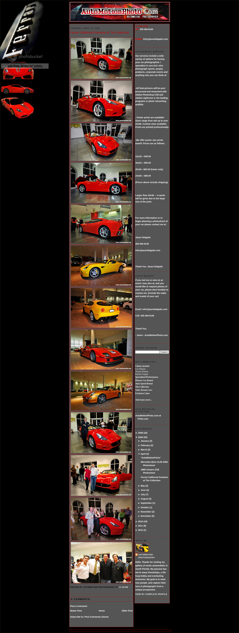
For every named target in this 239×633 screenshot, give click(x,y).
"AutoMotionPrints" (151, 457)
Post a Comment (78, 606)
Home (102, 611)
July (143, 494)
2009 (140, 437)
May (143, 486)
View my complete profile (151, 594)
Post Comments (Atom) (96, 617)
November (146, 511)
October (145, 507)
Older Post (127, 611)
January (145, 441)
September (146, 503)
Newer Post (76, 611)
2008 (140, 433)
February (145, 445)
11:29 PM (123, 587)
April (143, 454)
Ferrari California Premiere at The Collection (99, 32)
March (144, 449)
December (146, 516)
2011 (140, 526)
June (143, 490)
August (144, 499)
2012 (140, 530)
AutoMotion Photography (146, 556)
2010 (140, 521)
